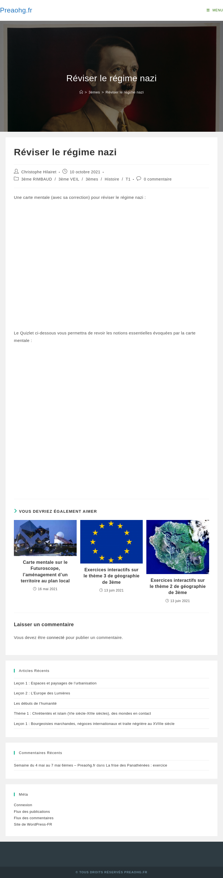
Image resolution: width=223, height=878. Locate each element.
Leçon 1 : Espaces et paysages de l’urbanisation (55, 683)
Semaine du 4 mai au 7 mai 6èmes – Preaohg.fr (55, 765)
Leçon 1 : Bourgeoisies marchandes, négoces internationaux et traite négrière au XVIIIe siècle (94, 724)
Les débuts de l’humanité (35, 703)
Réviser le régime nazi (125, 92)
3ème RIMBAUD (36, 179)
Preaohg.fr (16, 10)
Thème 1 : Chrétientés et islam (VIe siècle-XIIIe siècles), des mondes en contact (82, 713)
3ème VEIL (69, 179)
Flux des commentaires (34, 818)
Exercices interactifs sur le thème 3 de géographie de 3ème (112, 576)
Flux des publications (32, 812)
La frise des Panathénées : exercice (136, 765)
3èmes (92, 179)
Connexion (23, 805)
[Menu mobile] (215, 10)
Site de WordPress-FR (33, 824)
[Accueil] (81, 92)
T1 (128, 179)
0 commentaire (158, 179)
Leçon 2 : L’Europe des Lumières (42, 693)
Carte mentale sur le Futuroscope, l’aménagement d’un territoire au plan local (45, 571)
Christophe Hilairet (39, 172)
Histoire (112, 179)
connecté (55, 637)
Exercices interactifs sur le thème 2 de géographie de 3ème (178, 586)
